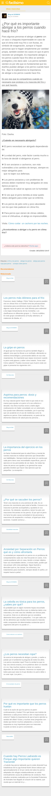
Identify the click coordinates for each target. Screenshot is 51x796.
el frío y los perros (13, 256)
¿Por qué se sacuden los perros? (23, 495)
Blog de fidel (9, 274)
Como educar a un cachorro (14, 630)
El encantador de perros (13, 679)
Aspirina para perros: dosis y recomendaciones (20, 392)
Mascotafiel (9, 732)
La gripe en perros (14, 343)
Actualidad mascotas (12, 525)
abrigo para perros (39, 256)
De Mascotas (10, 370)
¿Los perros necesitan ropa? (20, 649)
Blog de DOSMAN (14, 14)
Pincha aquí (33, 242)
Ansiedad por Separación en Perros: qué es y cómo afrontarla (24, 546)
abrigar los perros (26, 256)
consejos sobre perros (20, 259)
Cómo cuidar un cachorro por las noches (28, 223)
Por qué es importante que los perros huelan (25, 701)
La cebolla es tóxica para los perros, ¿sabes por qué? (24, 599)
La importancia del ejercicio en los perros (23, 444)
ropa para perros (6, 259)
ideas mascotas (13, 9)
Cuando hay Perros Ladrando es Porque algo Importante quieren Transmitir (22, 754)
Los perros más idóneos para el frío (24, 293)
